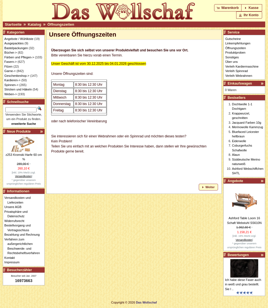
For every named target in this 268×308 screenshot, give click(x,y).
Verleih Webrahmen (238, 75)
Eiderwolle (239, 141)
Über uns (231, 61)
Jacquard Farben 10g (246, 122)
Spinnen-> (11, 85)
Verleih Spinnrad (236, 71)
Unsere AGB (14, 207)
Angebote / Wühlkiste (19, 38)
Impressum (14, 262)
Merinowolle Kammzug (247, 127)
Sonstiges (232, 57)
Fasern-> (10, 61)
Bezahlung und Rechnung (24, 234)
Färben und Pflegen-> (19, 57)
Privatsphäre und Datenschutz (18, 214)
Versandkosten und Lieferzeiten (19, 200)
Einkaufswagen (240, 83)
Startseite (13, 24)
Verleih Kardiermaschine (242, 66)
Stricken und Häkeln (18, 89)
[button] (228, 7)
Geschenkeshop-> (17, 75)
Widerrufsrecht (16, 221)
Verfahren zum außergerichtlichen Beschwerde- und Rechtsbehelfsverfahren (24, 246)
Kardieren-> (12, 80)
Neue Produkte (19, 131)
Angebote (235, 181)
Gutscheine (233, 38)
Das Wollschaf (146, 302)
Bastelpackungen (16, 48)
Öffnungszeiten (60, 24)
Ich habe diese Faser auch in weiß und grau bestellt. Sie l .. (243, 284)
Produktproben (235, 52)
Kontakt (11, 257)
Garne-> (10, 71)
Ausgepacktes (14, 43)
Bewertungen (238, 255)
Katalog (34, 24)
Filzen (8, 66)
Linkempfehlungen (237, 43)
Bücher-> (10, 52)
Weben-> (10, 94)
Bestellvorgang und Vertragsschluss (19, 228)
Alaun (236, 154)
